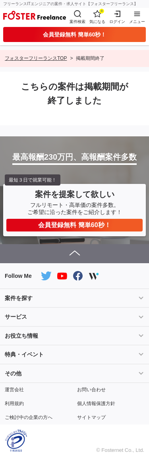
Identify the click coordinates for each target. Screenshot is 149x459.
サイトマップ (91, 417)
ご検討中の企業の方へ (28, 417)
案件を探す (19, 298)
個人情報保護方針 (96, 403)
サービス (16, 317)
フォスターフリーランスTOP (36, 58)
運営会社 (14, 389)
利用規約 (14, 403)
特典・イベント (24, 354)
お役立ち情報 (21, 336)
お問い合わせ (91, 389)
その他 (13, 373)
